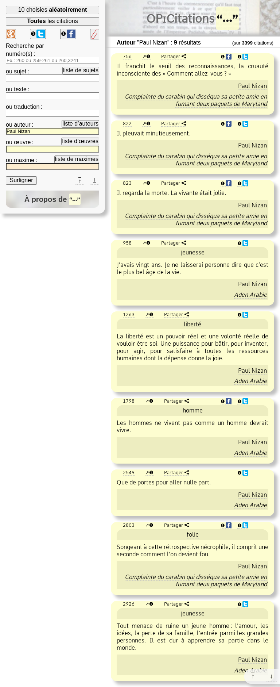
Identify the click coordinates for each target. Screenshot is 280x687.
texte (20, 89)
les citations (52, 21)
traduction (26, 107)
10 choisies (52, 10)
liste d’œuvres (80, 141)
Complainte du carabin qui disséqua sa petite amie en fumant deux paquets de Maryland (196, 100)
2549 (129, 472)
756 (127, 56)
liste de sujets (80, 70)
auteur (22, 125)
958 (127, 243)
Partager (170, 56)
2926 (129, 604)
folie (193, 534)
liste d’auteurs (80, 123)
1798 (129, 401)
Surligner (21, 180)
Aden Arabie (250, 294)
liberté (192, 324)
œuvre (22, 142)
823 (127, 183)
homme (193, 410)
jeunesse (193, 252)
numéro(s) (19, 54)
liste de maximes (76, 159)
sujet (20, 71)
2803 (129, 525)
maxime (24, 160)
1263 (129, 314)
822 (127, 123)
